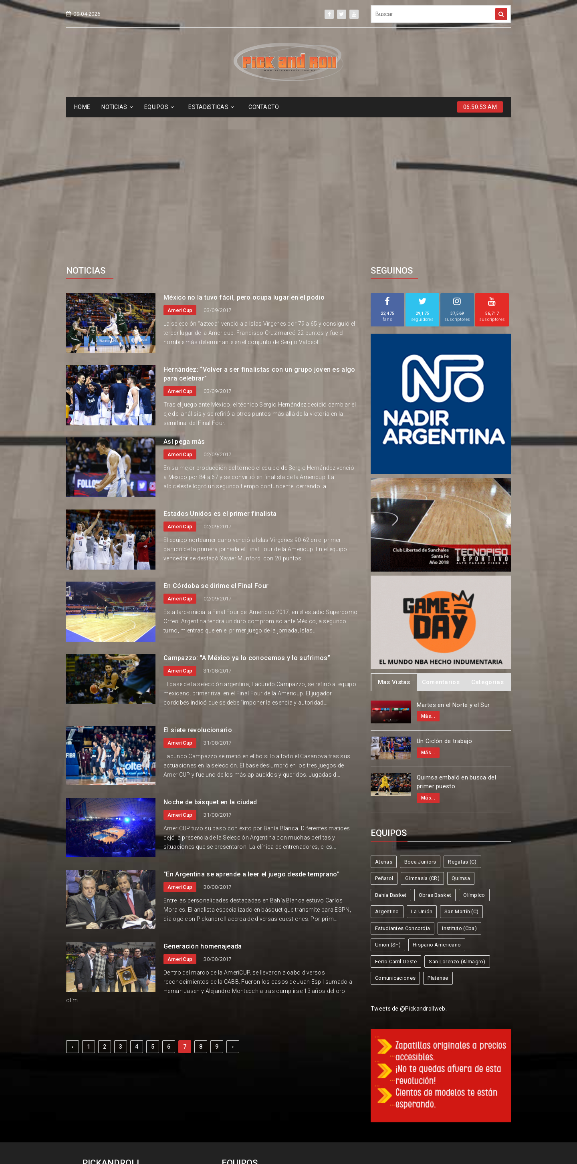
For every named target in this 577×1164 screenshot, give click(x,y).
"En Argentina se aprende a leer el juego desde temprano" (251, 727)
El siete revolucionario (197, 583)
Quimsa (461, 732)
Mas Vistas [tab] (394, 535)
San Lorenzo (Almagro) (457, 815)
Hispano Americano (437, 798)
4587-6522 (101, 1055)
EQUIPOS (159, 107)
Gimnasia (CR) (422, 732)
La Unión (421, 765)
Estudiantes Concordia (402, 782)
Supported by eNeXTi (289, 1158)
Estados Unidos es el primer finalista (219, 367)
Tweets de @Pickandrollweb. (409, 862)
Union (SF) (388, 798)
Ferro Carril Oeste (396, 815)
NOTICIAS (117, 107)
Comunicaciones (395, 831)
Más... (428, 569)
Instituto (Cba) (459, 782)
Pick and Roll (312, 1128)
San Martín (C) (461, 765)
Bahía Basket (391, 748)
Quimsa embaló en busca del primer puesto (456, 635)
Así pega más (184, 295)
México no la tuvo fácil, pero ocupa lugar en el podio (244, 151)
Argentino (387, 765)
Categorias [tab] (487, 535)
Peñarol (384, 732)
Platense (438, 831)
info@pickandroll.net (116, 1041)
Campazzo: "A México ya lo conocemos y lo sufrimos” (246, 511)
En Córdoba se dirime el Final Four (215, 439)
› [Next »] (233, 900)
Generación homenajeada (202, 800)
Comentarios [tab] (441, 535)
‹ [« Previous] (72, 900)
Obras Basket (435, 748)
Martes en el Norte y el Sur (453, 558)
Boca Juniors (420, 715)
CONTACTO (263, 107)
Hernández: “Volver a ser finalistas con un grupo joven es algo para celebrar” (259, 227)
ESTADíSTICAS (211, 107)
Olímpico (474, 748)
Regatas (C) (462, 715)
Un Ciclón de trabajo (444, 594)
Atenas (383, 715)
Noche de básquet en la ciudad (210, 655)
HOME (82, 107)
